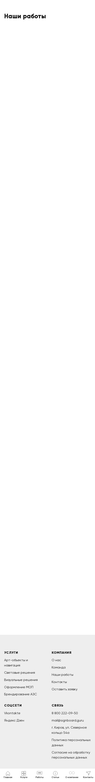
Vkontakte (12, 713)
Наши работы (62, 675)
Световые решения (19, 673)
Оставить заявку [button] (65, 689)
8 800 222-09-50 (65, 713)
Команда (59, 667)
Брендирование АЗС (20, 694)
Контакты (59, 682)
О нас (56, 660)
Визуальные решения (21, 680)
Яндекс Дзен (14, 720)
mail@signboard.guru (68, 720)
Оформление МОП (18, 687)
